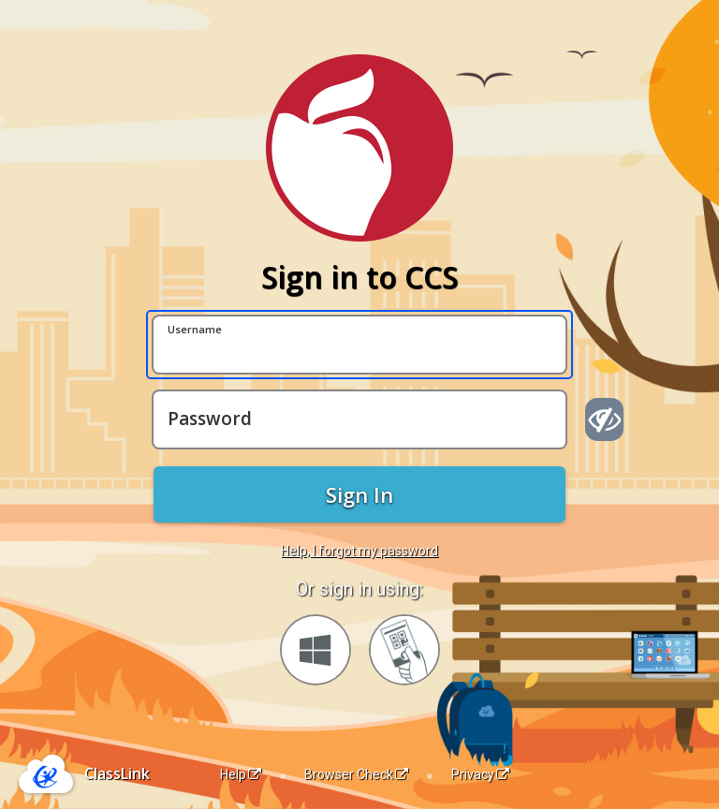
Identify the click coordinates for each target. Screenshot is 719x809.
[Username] (359, 344)
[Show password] (604, 419)
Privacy (480, 774)
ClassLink (117, 773)
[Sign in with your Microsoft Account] (315, 650)
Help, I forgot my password (359, 550)
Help (240, 774)
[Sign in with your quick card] (404, 650)
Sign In (359, 494)
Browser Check (356, 774)
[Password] (359, 419)
